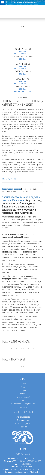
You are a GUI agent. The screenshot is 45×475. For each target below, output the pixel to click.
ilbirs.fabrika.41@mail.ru (25, 467)
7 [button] (26, 349)
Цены (23, 400)
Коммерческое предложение (23, 404)
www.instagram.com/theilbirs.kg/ (27, 472)
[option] (22, 346)
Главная (23, 384)
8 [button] (28, 349)
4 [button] (19, 349)
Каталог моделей (23, 397)
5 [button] (21, 349)
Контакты (23, 407)
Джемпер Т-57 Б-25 (22, 49)
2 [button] (24, 27)
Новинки (23, 427)
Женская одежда (23, 417)
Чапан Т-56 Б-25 (22, 64)
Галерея (23, 390)
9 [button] (31, 349)
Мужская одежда (23, 420)
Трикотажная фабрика (11, 189)
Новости (23, 394)
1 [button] (21, 27)
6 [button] (24, 349)
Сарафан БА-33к (22, 86)
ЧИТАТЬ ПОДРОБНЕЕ (9, 179)
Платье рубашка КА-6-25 (22, 56)
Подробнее (22, 98)
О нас (23, 387)
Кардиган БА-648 (22, 71)
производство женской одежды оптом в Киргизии (21, 198)
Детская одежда (23, 423)
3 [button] (16, 349)
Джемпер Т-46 (22, 79)
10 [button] (33, 349)
